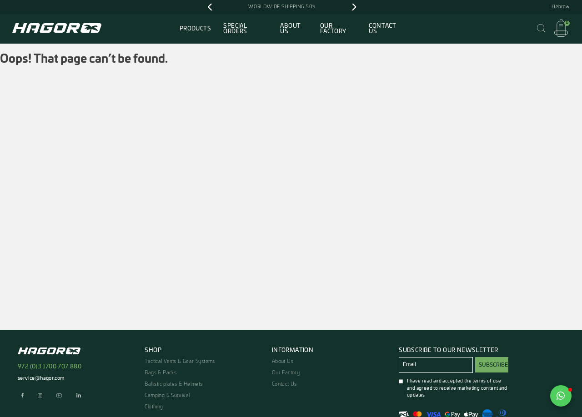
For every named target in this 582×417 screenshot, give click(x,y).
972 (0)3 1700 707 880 (49, 366)
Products (195, 28)
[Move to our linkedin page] (79, 396)
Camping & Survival (167, 395)
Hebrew (561, 7)
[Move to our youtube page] (59, 396)
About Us (290, 28)
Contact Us (382, 28)
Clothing (154, 406)
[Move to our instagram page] (40, 396)
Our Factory (333, 28)
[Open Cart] (561, 28)
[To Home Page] (56, 29)
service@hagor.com (41, 378)
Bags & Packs (160, 372)
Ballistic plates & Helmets (173, 384)
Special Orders (235, 28)
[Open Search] (541, 28)
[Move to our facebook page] (22, 396)
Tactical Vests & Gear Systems (180, 361)
